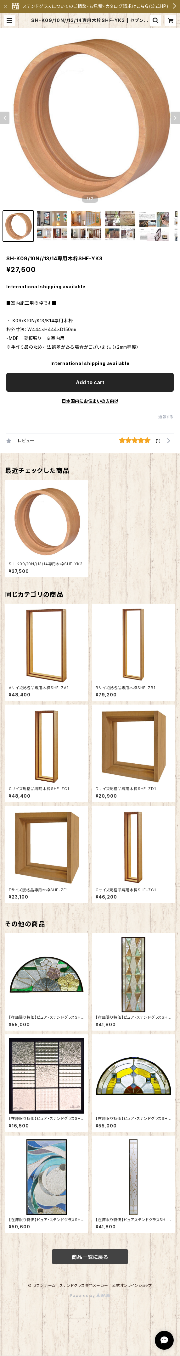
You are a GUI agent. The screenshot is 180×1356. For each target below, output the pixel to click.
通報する (166, 416)
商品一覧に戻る (90, 1257)
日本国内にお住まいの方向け (90, 401)
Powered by (90, 1295)
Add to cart (90, 382)
